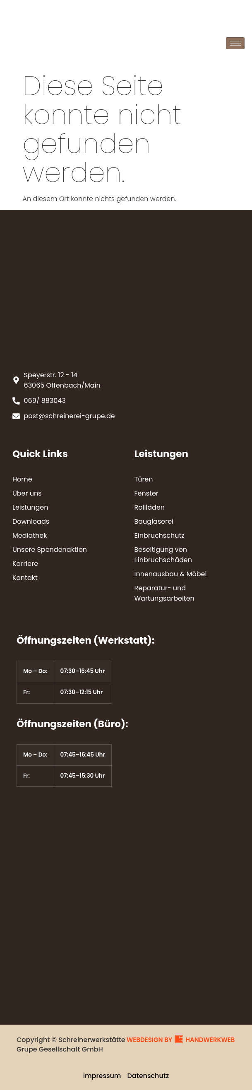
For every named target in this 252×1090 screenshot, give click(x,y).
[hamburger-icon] (235, 43)
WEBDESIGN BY (149, 1039)
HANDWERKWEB (210, 1039)
